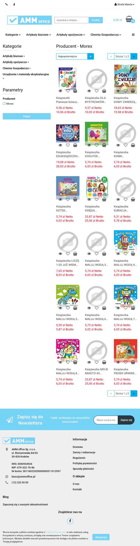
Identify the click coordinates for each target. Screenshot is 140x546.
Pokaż (26, 116)
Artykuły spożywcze (71, 34)
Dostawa (78, 446)
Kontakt (77, 489)
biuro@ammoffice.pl (23, 476)
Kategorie (13, 34)
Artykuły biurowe (38, 34)
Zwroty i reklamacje (84, 452)
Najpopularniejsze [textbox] (67, 56)
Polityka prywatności (85, 463)
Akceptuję (101, 537)
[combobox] (75, 56)
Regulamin (79, 457)
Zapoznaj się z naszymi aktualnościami (25, 504)
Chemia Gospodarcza (106, 34)
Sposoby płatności (83, 468)
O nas (76, 483)
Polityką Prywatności (55, 532)
